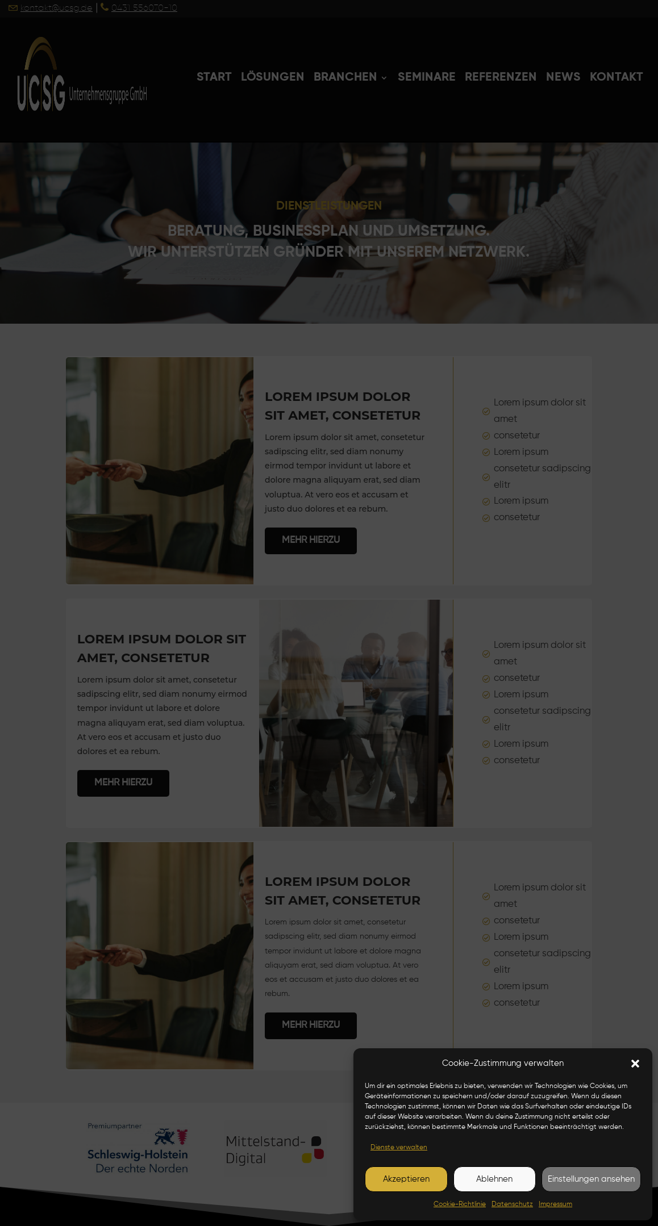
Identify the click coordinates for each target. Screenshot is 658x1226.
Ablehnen (494, 1179)
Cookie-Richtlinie (460, 1204)
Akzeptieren (406, 1179)
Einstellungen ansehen (591, 1179)
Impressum (555, 1204)
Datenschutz (512, 1204)
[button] (635, 1063)
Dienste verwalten (398, 1147)
